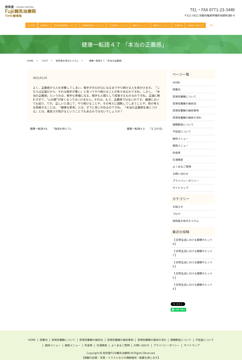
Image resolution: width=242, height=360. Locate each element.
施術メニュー (140, 25)
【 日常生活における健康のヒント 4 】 (193, 284)
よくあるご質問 (182, 164)
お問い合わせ (195, 25)
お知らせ (178, 204)
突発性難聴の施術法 (184, 100)
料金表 (178, 25)
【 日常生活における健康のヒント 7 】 (193, 250)
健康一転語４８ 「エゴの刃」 (144, 126)
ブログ (44, 57)
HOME (31, 25)
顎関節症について (93, 25)
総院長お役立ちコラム (67, 57)
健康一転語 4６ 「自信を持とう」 (51, 126)
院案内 (44, 25)
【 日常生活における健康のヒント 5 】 (193, 272)
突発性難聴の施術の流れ (187, 115)
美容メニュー (161, 25)
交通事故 (178, 157)
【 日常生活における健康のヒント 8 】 (193, 239)
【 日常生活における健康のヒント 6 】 (193, 261)
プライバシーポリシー (186, 178)
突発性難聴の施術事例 (186, 107)
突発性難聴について (65, 25)
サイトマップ (180, 185)
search (211, 26)
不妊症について (118, 25)
